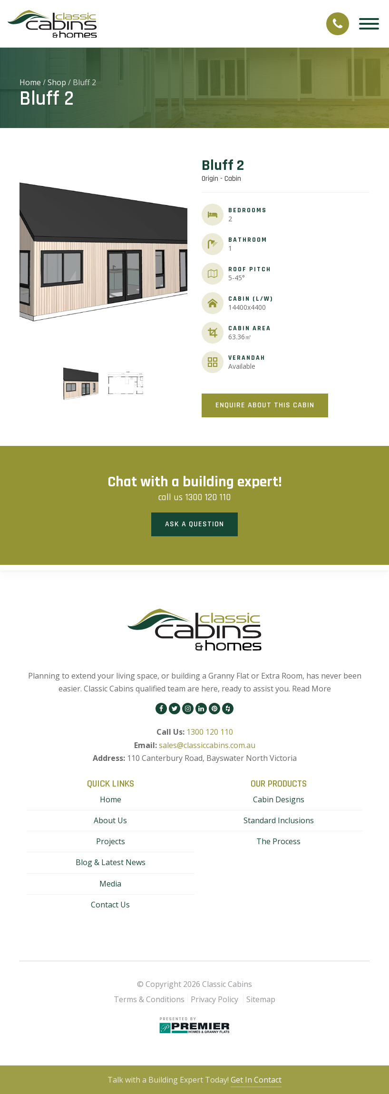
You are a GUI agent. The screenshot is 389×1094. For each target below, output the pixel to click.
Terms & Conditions (149, 999)
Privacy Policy (214, 999)
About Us (110, 820)
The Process (278, 841)
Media (110, 883)
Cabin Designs (278, 799)
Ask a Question (194, 524)
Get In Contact (256, 1079)
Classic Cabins (227, 984)
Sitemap (260, 999)
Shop (57, 82)
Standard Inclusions (278, 820)
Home (30, 82)
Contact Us (110, 904)
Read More (311, 688)
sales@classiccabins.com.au (207, 745)
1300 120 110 (208, 497)
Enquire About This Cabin (264, 405)
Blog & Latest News (111, 862)
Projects (110, 841)
